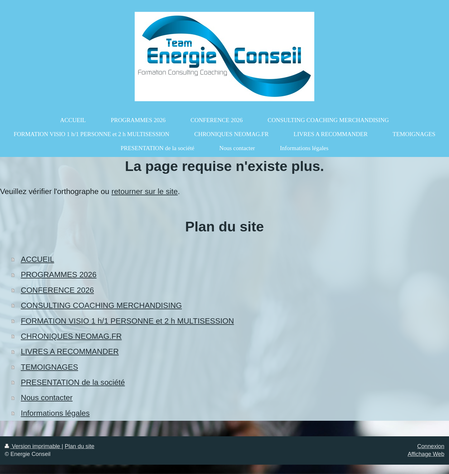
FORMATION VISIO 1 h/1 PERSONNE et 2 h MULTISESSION (127, 321)
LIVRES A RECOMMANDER (70, 351)
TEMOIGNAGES (49, 367)
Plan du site (79, 446)
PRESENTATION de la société (73, 382)
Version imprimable (33, 446)
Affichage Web (426, 454)
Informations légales (55, 413)
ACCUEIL (37, 259)
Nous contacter (47, 397)
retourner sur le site (144, 191)
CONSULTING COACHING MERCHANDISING (101, 305)
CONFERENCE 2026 (57, 290)
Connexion (430, 446)
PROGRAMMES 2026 (59, 274)
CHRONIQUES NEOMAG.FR (71, 336)
